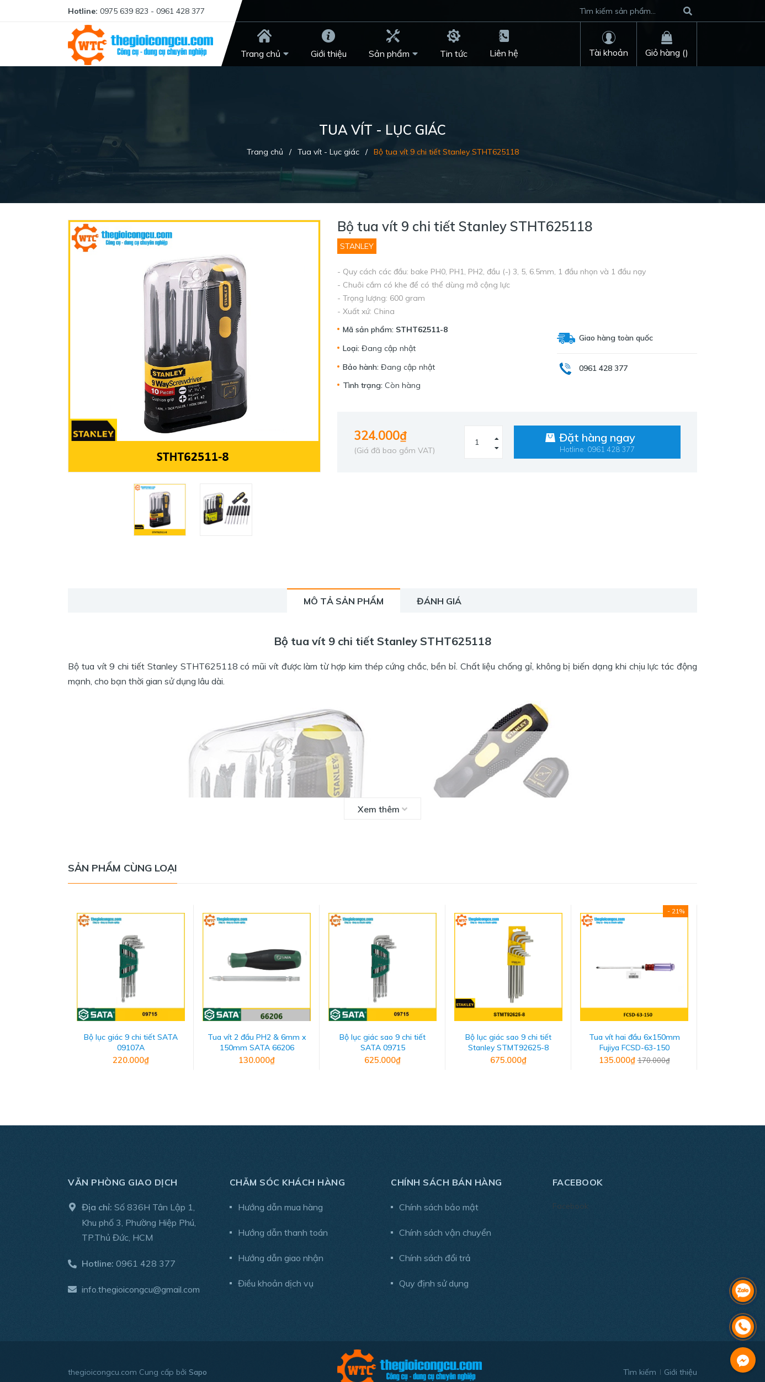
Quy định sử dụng (434, 1267)
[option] (161, 509)
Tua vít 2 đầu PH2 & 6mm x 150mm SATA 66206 (257, 1026)
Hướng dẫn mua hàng (280, 1191)
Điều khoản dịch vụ (276, 1267)
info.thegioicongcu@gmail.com (141, 1273)
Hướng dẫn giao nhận (280, 1241)
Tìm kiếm (639, 1356)
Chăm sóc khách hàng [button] (288, 1166)
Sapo (198, 1356)
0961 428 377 (146, 1247)
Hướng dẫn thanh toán (283, 1216)
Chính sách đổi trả (435, 1241)
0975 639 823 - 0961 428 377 (152, 11)
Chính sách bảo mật (439, 1191)
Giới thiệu (680, 1356)
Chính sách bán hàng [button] (446, 1166)
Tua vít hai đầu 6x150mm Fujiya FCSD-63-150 (634, 1026)
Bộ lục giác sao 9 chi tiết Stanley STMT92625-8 (508, 1026)
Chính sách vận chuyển (445, 1216)
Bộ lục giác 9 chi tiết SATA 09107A (131, 1026)
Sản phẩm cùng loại (122, 868)
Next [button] (689, 985)
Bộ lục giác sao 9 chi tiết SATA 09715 (382, 1026)
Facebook (570, 1190)
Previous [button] (76, 985)
